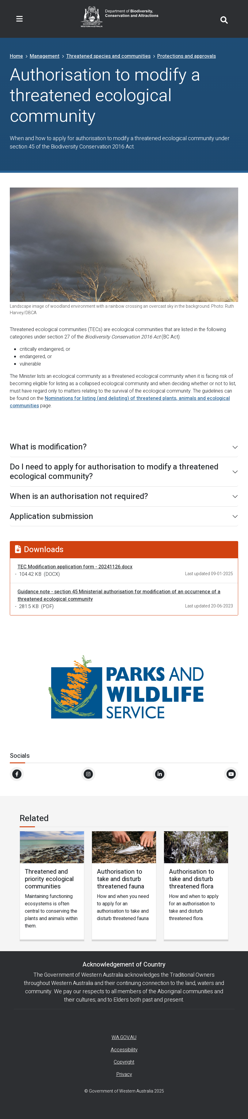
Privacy (124, 1074)
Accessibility (124, 1050)
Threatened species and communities (108, 56)
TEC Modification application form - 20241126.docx (74, 567)
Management (44, 56)
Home (16, 56)
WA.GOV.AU (124, 1037)
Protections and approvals (186, 56)
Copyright (124, 1062)
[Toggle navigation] (19, 19)
